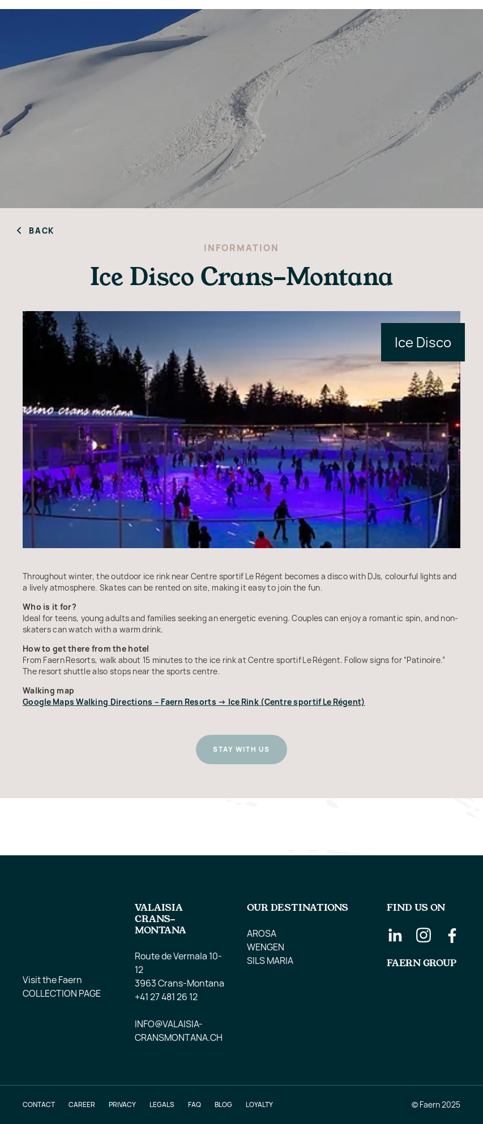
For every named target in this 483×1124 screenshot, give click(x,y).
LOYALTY (259, 1104)
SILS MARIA (270, 960)
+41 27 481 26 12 (166, 997)
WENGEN (265, 947)
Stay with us (241, 749)
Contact (39, 1104)
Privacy (122, 1104)
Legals (161, 1104)
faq (194, 1104)
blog (223, 1104)
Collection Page (62, 993)
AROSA (261, 933)
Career (82, 1104)
